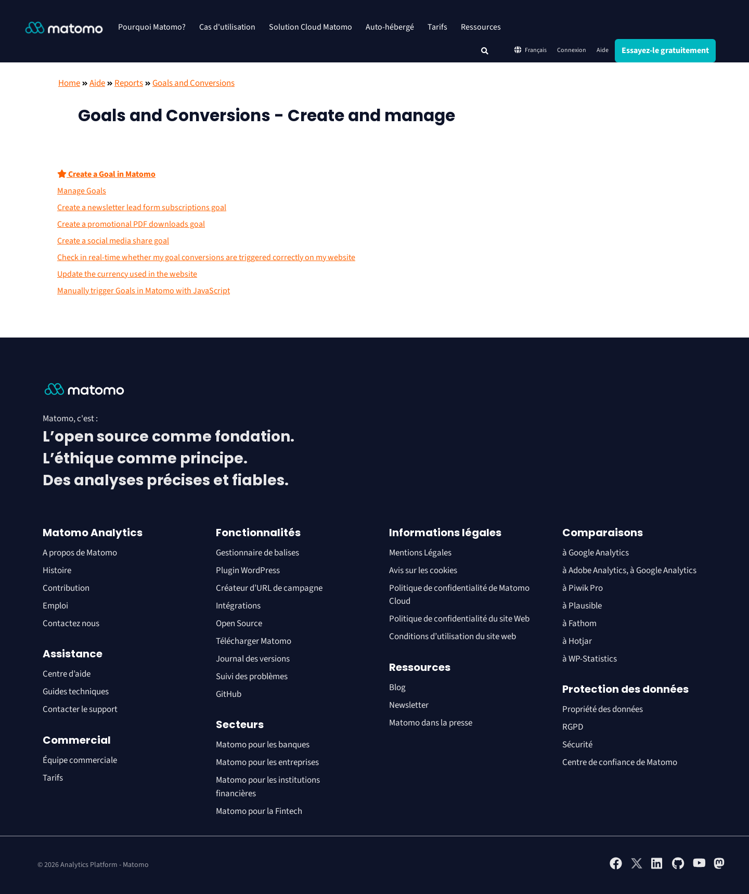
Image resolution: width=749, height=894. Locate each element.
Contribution (66, 588)
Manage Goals (81, 191)
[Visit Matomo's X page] (636, 867)
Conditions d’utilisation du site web (452, 636)
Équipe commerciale (80, 760)
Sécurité (577, 744)
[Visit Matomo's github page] (678, 867)
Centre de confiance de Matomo (619, 762)
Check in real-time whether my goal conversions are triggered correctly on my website (206, 257)
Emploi (55, 606)
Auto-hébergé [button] (390, 27)
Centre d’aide (67, 674)
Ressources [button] (481, 27)
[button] (485, 51)
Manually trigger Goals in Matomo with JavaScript (143, 290)
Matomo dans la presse (430, 723)
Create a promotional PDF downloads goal (131, 224)
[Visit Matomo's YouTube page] (699, 866)
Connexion (571, 50)
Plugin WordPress (248, 570)
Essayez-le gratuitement (665, 50)
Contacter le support (80, 709)
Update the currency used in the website (127, 274)
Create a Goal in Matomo (106, 174)
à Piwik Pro (582, 588)
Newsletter (409, 705)
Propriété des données (602, 709)
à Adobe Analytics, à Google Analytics (629, 570)
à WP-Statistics (589, 659)
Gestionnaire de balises (257, 553)
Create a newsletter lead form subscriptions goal (141, 207)
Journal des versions (253, 659)
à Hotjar (577, 641)
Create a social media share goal (113, 241)
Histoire (57, 570)
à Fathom (579, 623)
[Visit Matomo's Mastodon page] (720, 867)
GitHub (228, 694)
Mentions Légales (420, 553)
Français (530, 50)
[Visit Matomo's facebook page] (616, 867)
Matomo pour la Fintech (259, 811)
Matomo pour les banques (262, 744)
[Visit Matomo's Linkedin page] (657, 867)
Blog (397, 687)
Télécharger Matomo (253, 641)
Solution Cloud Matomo (310, 27)
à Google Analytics (595, 553)
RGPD (572, 727)
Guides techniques (76, 691)
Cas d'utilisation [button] (227, 27)
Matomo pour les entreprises (267, 762)
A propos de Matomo (80, 553)
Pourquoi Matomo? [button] (152, 27)
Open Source (239, 623)
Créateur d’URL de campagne (269, 588)
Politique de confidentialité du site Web (459, 619)
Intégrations (238, 606)
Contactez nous (71, 623)
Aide (603, 50)
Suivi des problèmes (252, 676)
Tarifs (437, 27)
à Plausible (582, 606)
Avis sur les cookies (423, 570)
